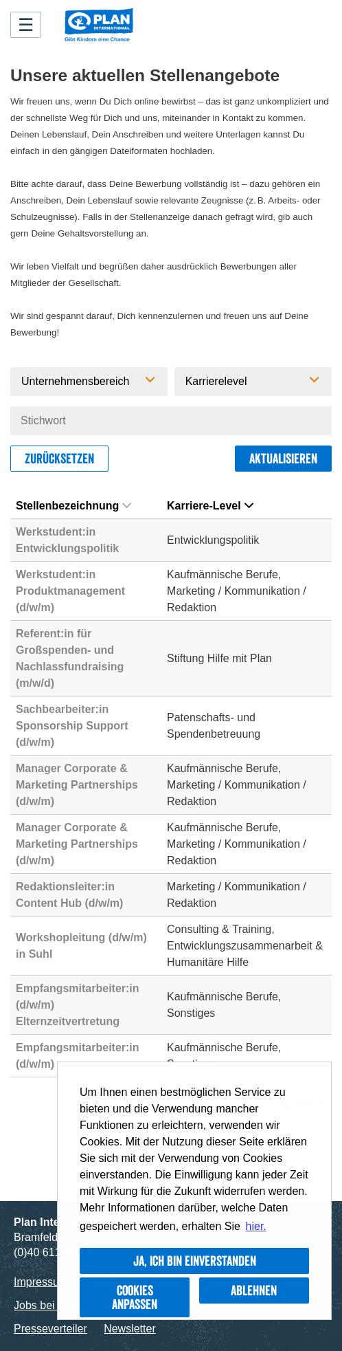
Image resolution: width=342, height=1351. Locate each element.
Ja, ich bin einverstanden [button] (194, 1261)
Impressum (41, 1282)
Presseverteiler (50, 1328)
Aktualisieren (283, 458)
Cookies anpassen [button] (134, 1297)
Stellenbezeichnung (73, 506)
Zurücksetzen (59, 458)
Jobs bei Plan (47, 1305)
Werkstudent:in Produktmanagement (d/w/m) (70, 591)
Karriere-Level (210, 506)
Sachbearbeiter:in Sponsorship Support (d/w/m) (72, 725)
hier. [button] (256, 1226)
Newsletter (130, 1328)
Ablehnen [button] (254, 1290)
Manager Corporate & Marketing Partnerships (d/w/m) (77, 784)
